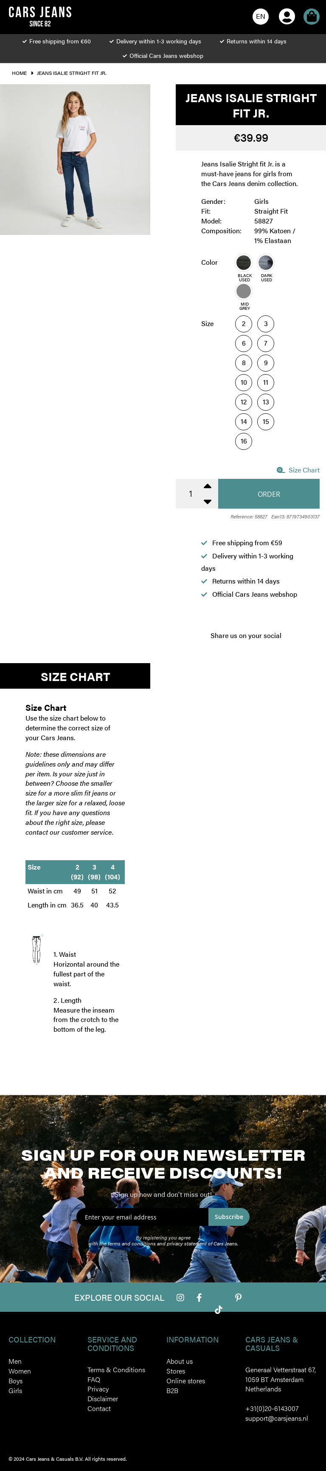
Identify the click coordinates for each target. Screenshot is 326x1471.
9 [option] (266, 362)
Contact (99, 1408)
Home (19, 73)
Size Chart (298, 470)
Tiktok (218, 1309)
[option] (243, 262)
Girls (15, 1390)
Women (19, 1371)
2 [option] (244, 323)
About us (179, 1361)
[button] (261, 17)
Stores (175, 1371)
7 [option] (265, 343)
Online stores (185, 1380)
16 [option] (244, 441)
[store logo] (39, 16)
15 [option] (266, 421)
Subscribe (229, 1217)
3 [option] (266, 323)
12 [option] (244, 401)
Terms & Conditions (116, 1369)
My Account (287, 4)
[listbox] (268, 282)
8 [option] (244, 362)
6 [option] (244, 343)
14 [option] (244, 421)
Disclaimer (102, 1398)
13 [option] (266, 401)
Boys (15, 1380)
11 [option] (265, 382)
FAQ (93, 1379)
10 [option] (244, 382)
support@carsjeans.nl (276, 1418)
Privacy (98, 1389)
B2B (172, 1390)
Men (15, 1361)
